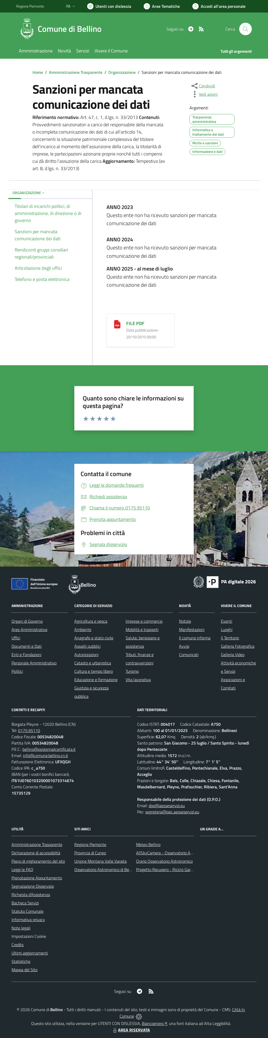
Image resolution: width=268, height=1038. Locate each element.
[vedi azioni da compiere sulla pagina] (204, 94)
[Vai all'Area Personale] (219, 6)
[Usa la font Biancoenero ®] (109, 6)
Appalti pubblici (87, 646)
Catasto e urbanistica (92, 663)
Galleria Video (232, 654)
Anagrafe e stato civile (93, 638)
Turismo (132, 671)
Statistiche (21, 961)
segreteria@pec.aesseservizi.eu (172, 812)
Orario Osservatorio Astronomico (164, 861)
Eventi (226, 621)
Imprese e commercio (144, 621)
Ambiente (82, 629)
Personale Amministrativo (34, 663)
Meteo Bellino (148, 844)
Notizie (185, 621)
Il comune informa (194, 638)
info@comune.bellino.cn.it (45, 755)
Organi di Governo (27, 621)
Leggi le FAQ (22, 869)
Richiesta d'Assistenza (31, 894)
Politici (17, 671)
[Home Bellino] (62, 29)
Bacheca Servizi (25, 903)
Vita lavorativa (138, 679)
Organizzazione (122, 72)
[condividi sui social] (202, 86)
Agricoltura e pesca (90, 621)
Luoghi (226, 629)
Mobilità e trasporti (142, 629)
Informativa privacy (28, 919)
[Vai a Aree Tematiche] (161, 6)
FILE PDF (135, 323)
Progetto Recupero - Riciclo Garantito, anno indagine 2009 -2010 (193, 869)
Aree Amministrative (29, 629)
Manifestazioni (191, 629)
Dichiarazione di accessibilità (36, 853)
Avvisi (184, 646)
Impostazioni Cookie (29, 936)
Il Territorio (230, 638)
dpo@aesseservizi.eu (167, 805)
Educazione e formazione (96, 679)
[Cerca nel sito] (245, 29)
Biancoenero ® (154, 1023)
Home (37, 72)
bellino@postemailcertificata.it (49, 749)
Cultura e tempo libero (93, 671)
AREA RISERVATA (131, 1030)
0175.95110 (29, 730)
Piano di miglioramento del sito (38, 861)
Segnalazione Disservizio (33, 886)
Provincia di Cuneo (90, 853)
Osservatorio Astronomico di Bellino (105, 869)
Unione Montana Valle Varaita (100, 861)
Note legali (21, 928)
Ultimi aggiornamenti (30, 953)
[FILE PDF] (117, 323)
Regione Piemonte (90, 844)
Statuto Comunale (27, 911)
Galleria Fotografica (237, 646)
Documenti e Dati (27, 646)
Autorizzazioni (86, 654)
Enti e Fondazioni (26, 654)
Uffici (16, 638)
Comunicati (188, 654)
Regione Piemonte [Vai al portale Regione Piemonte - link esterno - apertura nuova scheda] (30, 6)
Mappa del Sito (24, 970)
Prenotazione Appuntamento (37, 878)
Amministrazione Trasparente (75, 72)
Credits (18, 944)
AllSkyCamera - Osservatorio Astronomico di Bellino (181, 853)
